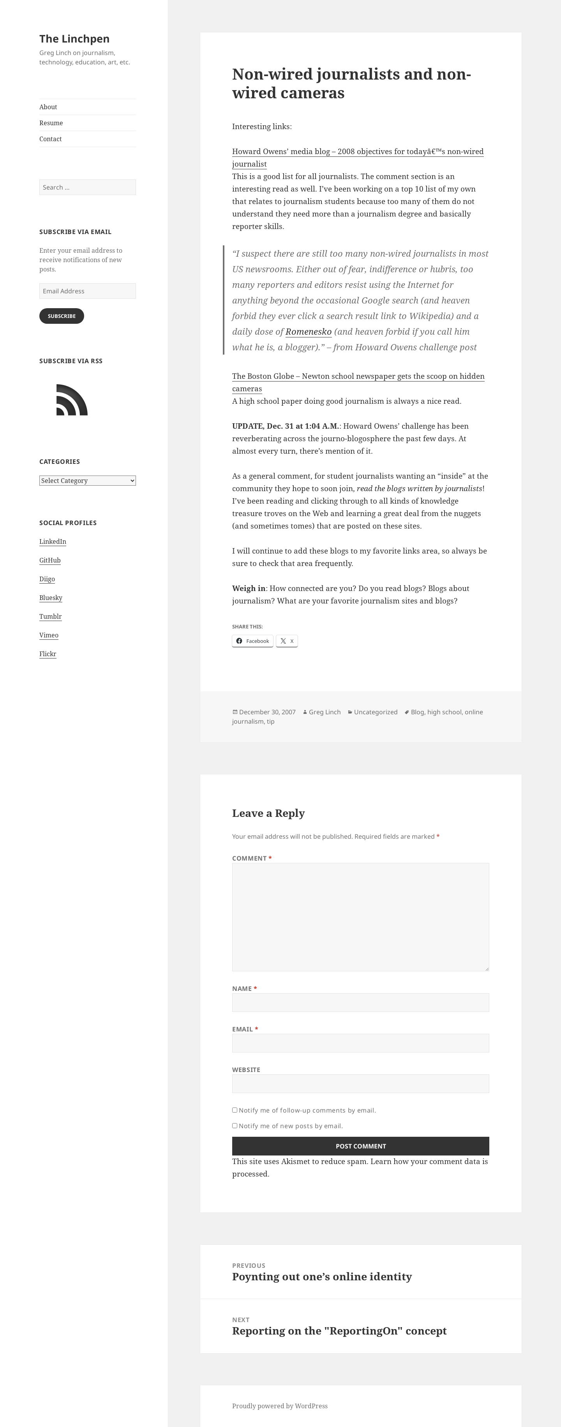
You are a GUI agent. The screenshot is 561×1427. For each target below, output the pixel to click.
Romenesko (309, 331)
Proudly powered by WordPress (280, 1406)
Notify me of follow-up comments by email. (307, 1110)
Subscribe (62, 315)
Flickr (47, 654)
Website (246, 1069)
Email (245, 1029)
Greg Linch (325, 712)
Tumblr (50, 616)
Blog (417, 712)
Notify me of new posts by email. (291, 1126)
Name (245, 988)
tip (271, 721)
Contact (50, 139)
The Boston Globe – (267, 376)
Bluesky (50, 597)
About (48, 107)
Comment (252, 858)
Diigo (47, 579)
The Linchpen (74, 38)
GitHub (50, 560)
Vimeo (48, 635)
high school (444, 712)
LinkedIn (52, 541)
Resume (51, 123)
